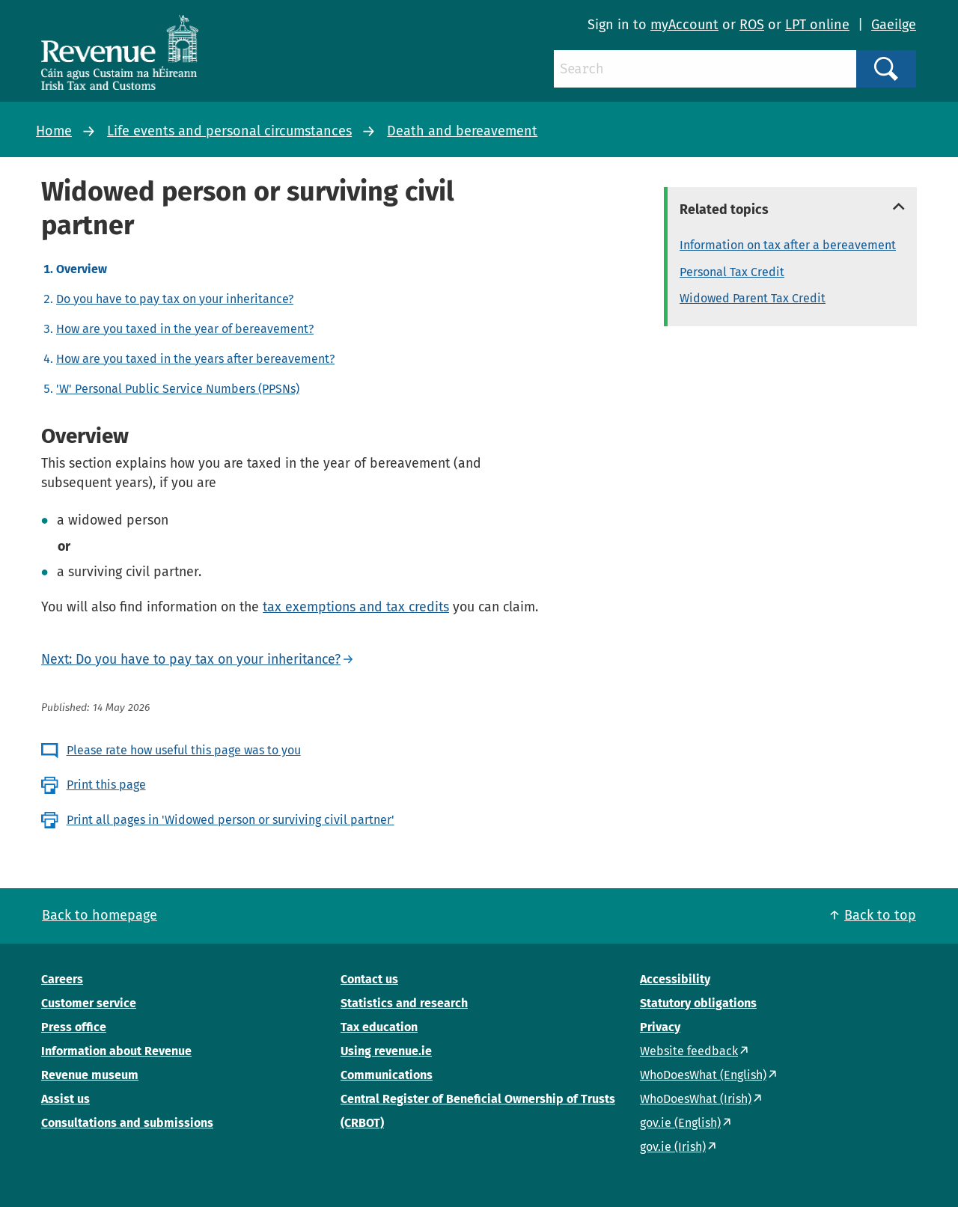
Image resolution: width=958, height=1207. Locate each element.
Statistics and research (404, 1003)
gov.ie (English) (680, 1123)
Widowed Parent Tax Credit (753, 298)
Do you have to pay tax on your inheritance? (174, 299)
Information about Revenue (116, 1051)
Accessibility (675, 979)
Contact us (369, 979)
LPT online (817, 24)
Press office (73, 1027)
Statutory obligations (698, 1003)
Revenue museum (89, 1075)
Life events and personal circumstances (229, 131)
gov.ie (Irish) (673, 1147)
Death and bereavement (462, 131)
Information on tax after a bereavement (788, 245)
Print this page (106, 784)
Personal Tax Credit (732, 272)
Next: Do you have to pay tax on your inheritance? (191, 659)
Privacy (660, 1027)
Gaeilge (893, 24)
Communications (387, 1075)
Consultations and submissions (127, 1123)
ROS (751, 24)
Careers (62, 979)
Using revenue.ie (386, 1051)
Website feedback (689, 1051)
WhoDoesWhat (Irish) (695, 1099)
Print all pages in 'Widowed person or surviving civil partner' (230, 820)
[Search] (705, 69)
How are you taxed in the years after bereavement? (195, 359)
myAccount (684, 24)
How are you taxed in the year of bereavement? (185, 329)
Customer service (88, 1003)
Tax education (379, 1027)
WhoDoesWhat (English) (703, 1075)
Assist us (65, 1099)
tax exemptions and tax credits (356, 607)
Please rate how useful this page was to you (184, 750)
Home (54, 131)
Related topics (724, 209)
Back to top (880, 915)
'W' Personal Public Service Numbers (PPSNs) (177, 389)
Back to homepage (99, 915)
